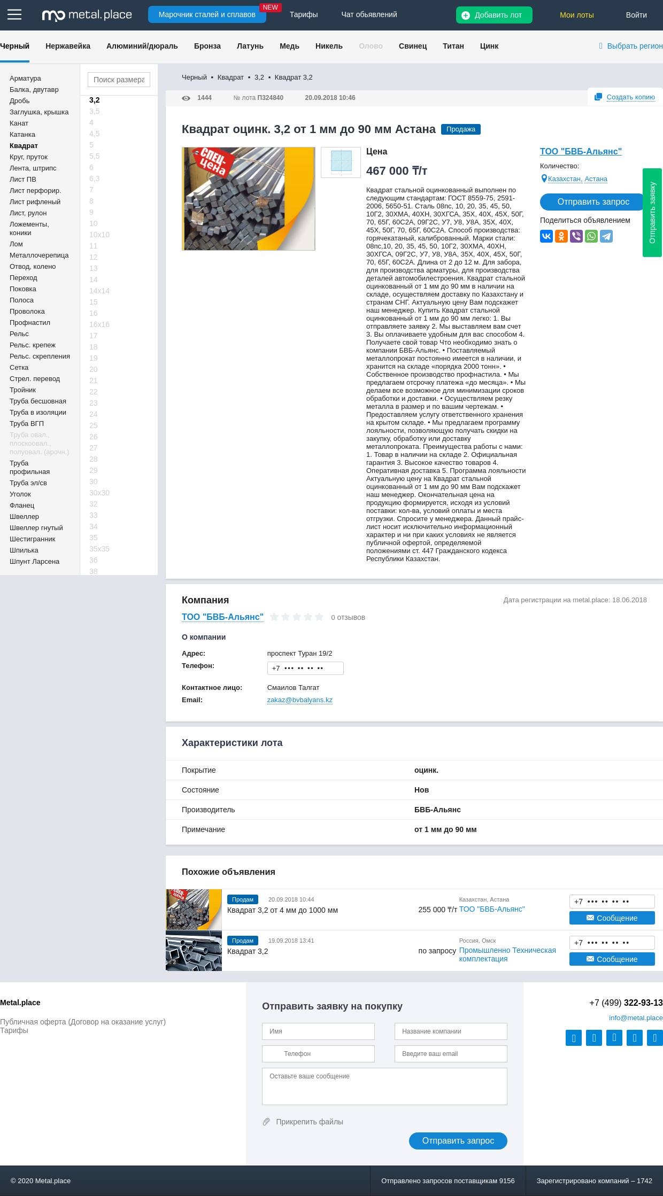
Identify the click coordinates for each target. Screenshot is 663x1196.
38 (93, 571)
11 (93, 246)
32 (93, 504)
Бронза (207, 46)
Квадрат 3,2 (247, 951)
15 (93, 302)
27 (93, 448)
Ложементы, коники (29, 228)
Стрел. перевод (35, 379)
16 (93, 313)
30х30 (99, 492)
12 (93, 257)
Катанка (22, 134)
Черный (14, 46)
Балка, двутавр (34, 90)
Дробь (19, 101)
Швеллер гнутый (36, 528)
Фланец (22, 505)
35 (93, 537)
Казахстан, (565, 179)
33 (93, 515)
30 (93, 481)
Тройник (23, 390)
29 (93, 470)
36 (93, 560)
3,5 (94, 111)
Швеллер (24, 516)
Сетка (19, 367)
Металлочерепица (39, 255)
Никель (329, 46)
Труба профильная (30, 467)
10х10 (99, 234)
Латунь (250, 46)
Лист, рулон (28, 213)
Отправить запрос (593, 201)
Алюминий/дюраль (142, 46)
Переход (23, 278)
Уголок (20, 494)
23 (93, 403)
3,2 (94, 100)
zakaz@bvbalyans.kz (300, 700)
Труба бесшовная (38, 401)
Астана (595, 179)
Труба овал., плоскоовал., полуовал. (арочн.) (40, 443)
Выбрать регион (635, 46)
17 (93, 335)
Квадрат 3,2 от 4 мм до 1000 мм (282, 910)
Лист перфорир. (35, 191)
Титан (453, 46)
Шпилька (24, 550)
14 (93, 279)
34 (93, 526)
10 (93, 223)
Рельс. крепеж (33, 345)
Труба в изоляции (38, 412)
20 (93, 369)
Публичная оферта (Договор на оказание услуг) (83, 1022)
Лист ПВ (23, 179)
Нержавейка (67, 46)
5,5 (94, 156)
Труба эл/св (28, 483)
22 (93, 391)
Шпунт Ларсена (34, 561)
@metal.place (636, 1018)
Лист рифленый (35, 202)
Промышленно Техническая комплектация (507, 954)
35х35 (99, 549)
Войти (636, 15)
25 (93, 425)
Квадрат (24, 146)
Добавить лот (498, 15)
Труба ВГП (27, 424)
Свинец (413, 46)
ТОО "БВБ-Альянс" (581, 151)
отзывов (351, 617)
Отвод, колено (33, 266)
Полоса (22, 300)
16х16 (99, 324)
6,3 (94, 178)
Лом (16, 244)
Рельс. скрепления (40, 356)
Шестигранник (32, 539)
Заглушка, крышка (39, 112)
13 (93, 268)
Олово (371, 46)
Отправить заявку (652, 213)
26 (93, 436)
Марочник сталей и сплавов (207, 14)
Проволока (27, 311)
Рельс (19, 334)
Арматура (25, 78)
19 (93, 358)
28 (93, 459)
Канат (19, 123)
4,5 (94, 133)
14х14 (99, 290)
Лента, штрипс (33, 168)
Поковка (23, 289)
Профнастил (30, 323)
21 (93, 380)
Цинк (489, 46)
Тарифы (14, 1030)
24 (93, 414)
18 (93, 347)
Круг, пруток (29, 157)
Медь (289, 46)
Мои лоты (577, 15)
